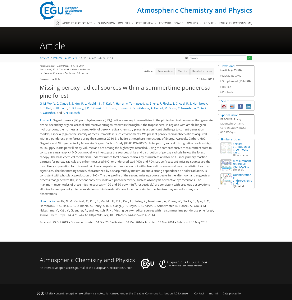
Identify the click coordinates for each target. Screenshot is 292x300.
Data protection (232, 293)
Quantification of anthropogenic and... (242, 179)
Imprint (213, 293)
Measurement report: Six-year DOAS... (242, 163)
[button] (186, 58)
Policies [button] (124, 23)
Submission (106, 23)
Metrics (182, 71)
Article (148, 71)
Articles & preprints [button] (77, 23)
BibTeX (226, 87)
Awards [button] (192, 23)
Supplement (230, 81)
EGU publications (232, 23)
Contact (199, 293)
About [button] (209, 23)
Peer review (165, 71)
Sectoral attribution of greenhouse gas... (241, 148)
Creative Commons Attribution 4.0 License (161, 293)
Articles (44, 58)
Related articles (202, 71)
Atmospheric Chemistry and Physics (194, 10)
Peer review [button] (145, 23)
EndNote (227, 92)
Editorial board (171, 23)
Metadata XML (231, 75)
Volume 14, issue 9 (65, 58)
